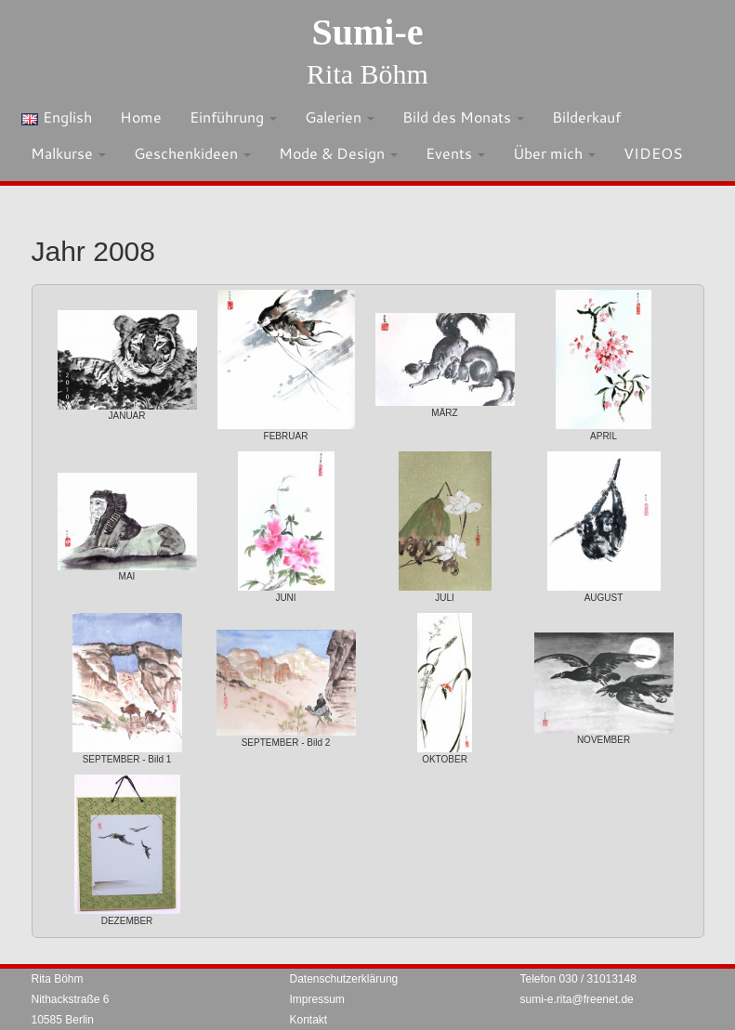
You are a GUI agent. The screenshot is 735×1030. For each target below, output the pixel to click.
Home (141, 116)
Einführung (233, 116)
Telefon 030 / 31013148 (578, 978)
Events (455, 153)
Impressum (317, 999)
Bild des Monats (463, 116)
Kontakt (309, 1019)
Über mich (554, 153)
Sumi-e (368, 32)
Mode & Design (338, 153)
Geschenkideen (192, 153)
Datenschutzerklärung (344, 978)
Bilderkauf (586, 116)
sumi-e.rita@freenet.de (577, 999)
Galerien (339, 116)
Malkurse (68, 153)
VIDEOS (653, 153)
